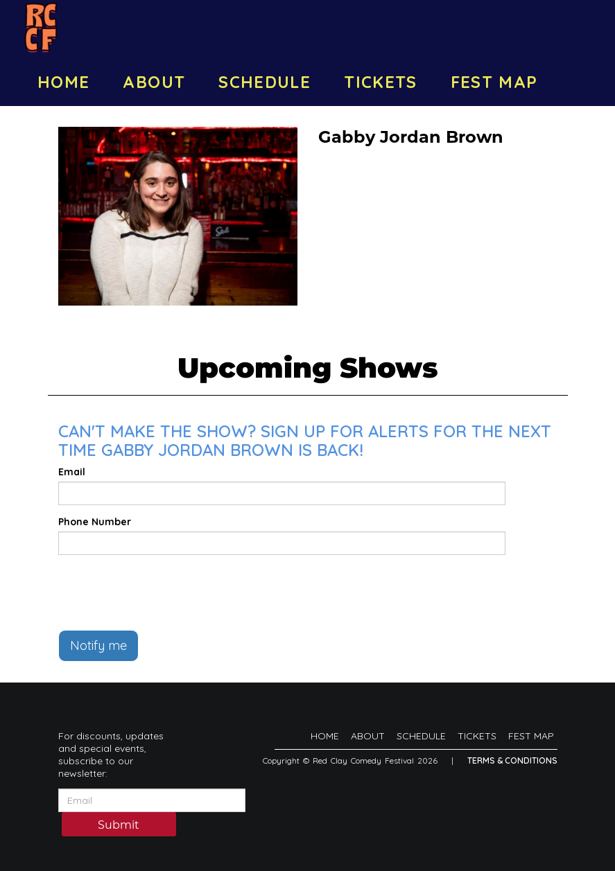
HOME (63, 81)
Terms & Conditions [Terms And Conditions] (512, 760)
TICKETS (380, 81)
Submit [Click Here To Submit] (118, 825)
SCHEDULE (264, 81)
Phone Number (94, 522)
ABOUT (154, 81)
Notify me (98, 645)
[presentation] (163, 592)
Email (71, 472)
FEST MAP (494, 81)
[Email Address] (151, 800)
